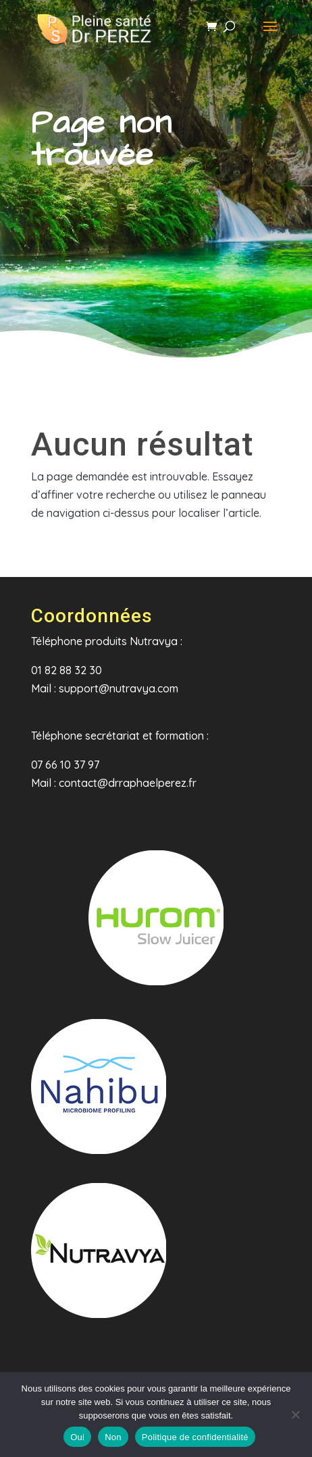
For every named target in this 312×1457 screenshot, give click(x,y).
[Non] (295, 1414)
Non (113, 1437)
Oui (77, 1437)
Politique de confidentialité (195, 1437)
